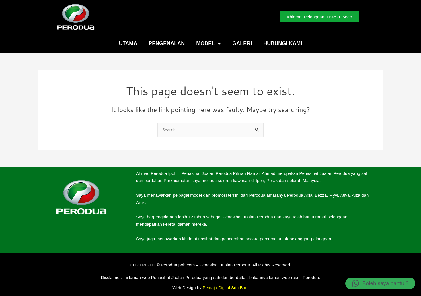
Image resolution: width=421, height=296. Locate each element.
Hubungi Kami (282, 43)
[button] (380, 283)
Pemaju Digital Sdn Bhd (225, 287)
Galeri (242, 43)
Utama (128, 43)
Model (208, 43)
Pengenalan (167, 43)
